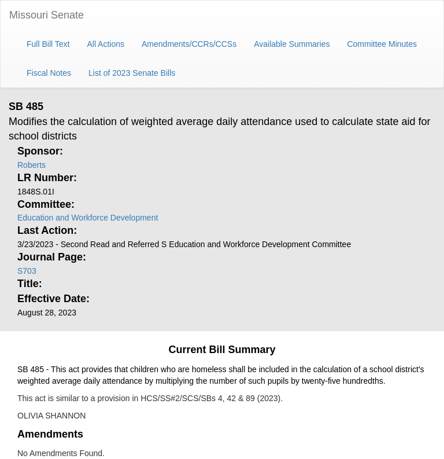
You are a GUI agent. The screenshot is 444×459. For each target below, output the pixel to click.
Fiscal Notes (49, 73)
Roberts (31, 165)
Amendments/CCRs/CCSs (189, 44)
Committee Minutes (382, 44)
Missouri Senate (46, 15)
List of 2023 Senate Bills (131, 73)
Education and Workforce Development (87, 217)
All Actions (105, 44)
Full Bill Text (48, 44)
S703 (26, 271)
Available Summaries (292, 44)
